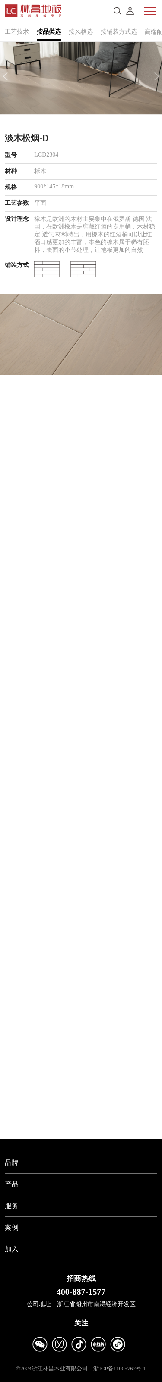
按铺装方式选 (119, 31)
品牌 (12, 1162)
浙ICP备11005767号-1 (119, 1368)
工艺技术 (17, 31)
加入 (12, 1249)
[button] (5, 76)
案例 (12, 1227)
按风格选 (81, 31)
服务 (12, 1205)
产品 (12, 1184)
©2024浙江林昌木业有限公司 (52, 1368)
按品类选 (49, 31)
